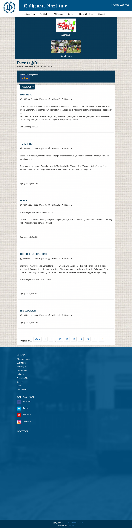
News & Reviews (86, 14)
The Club (44, 14)
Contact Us (22, 389)
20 (88, 339)
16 (60, 339)
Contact (102, 14)
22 (101, 339)
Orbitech (72, 525)
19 (81, 339)
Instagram (24, 421)
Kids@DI (20, 374)
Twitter (23, 408)
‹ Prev (37, 339)
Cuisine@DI (22, 370)
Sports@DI (21, 366)
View (25, 78)
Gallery (71, 14)
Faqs (19, 385)
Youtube (24, 414)
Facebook (24, 401)
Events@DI (66, 27)
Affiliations (58, 14)
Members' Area (28, 14)
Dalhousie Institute (74, 522)
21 (94, 339)
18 (74, 339)
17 (67, 339)
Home (20, 66)
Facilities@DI (22, 378)
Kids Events (66, 48)
